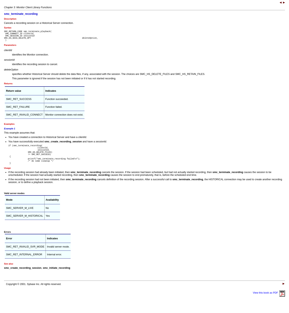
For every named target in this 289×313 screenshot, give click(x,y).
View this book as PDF (269, 301)
